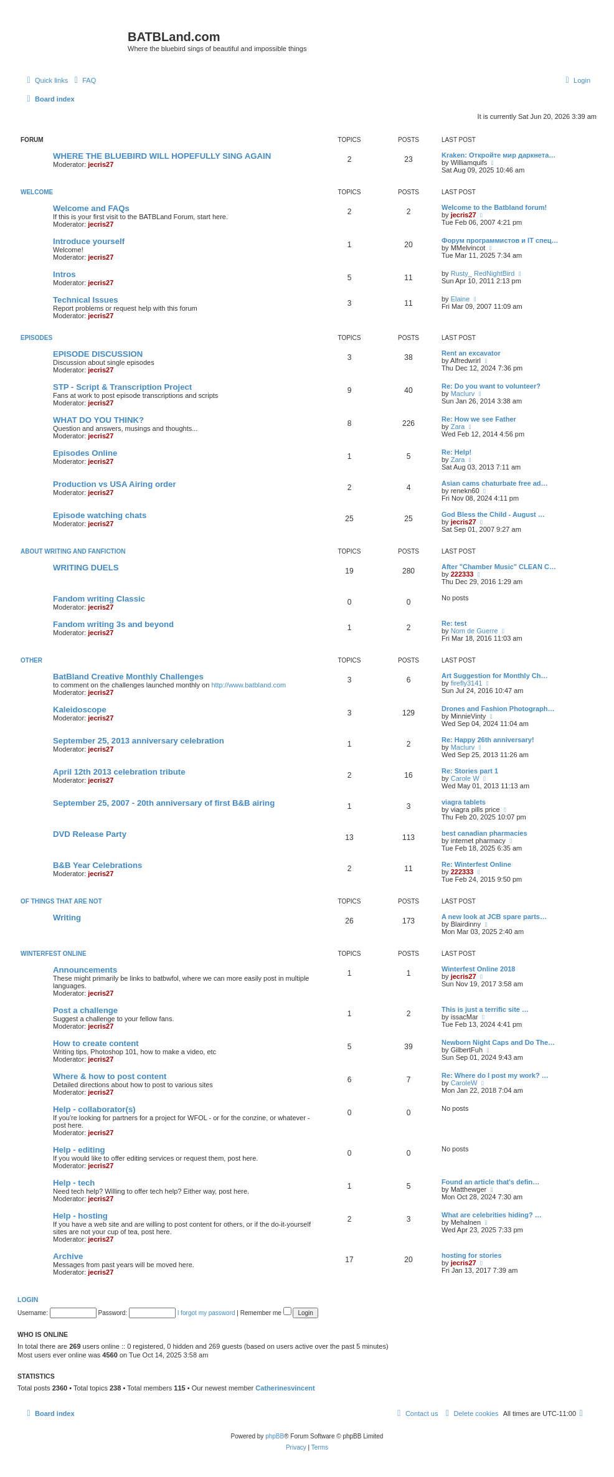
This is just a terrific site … (485, 1009)
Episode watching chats (99, 515)
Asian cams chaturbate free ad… (495, 483)
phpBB (274, 1436)
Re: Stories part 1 (470, 771)
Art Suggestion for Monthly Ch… (494, 675)
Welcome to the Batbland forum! (494, 207)
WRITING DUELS (86, 567)
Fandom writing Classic (99, 598)
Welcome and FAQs (91, 208)
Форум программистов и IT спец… (500, 240)
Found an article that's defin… (490, 1182)
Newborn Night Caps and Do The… (498, 1042)
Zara (458, 426)
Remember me (265, 1312)
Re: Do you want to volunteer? (491, 386)
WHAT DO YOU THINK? (98, 420)
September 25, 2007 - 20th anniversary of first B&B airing (164, 803)
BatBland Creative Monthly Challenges (128, 676)
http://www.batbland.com (248, 685)
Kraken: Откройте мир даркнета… (498, 155)
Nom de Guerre (474, 631)
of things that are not (61, 901)
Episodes (36, 337)
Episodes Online (85, 453)
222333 (462, 574)
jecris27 (100, 164)
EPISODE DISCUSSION (98, 354)
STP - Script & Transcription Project (122, 387)
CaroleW (464, 1083)
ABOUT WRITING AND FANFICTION (73, 551)
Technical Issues (85, 299)
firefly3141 (467, 683)
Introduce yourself (89, 241)
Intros (64, 274)
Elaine (460, 299)
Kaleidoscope (79, 709)
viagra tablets (464, 802)
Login (27, 1299)
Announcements (85, 969)
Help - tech (74, 1182)
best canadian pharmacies (484, 833)
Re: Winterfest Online (476, 864)
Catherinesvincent (284, 1388)
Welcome (37, 192)
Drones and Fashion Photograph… (498, 708)
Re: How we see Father (479, 419)
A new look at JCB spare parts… (494, 916)
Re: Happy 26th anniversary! (488, 739)
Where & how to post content (109, 1076)
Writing (67, 917)
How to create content (96, 1043)
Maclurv (463, 393)
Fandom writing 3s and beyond (113, 624)
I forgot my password (206, 1312)
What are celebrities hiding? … (492, 1215)
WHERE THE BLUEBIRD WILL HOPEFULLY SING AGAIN (162, 156)
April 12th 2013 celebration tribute (119, 771)
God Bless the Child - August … (493, 514)
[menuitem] (83, 80)
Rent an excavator (471, 353)
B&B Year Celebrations (97, 865)
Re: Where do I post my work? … (495, 1075)
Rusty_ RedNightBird (483, 273)
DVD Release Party (89, 834)
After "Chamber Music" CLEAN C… (499, 566)
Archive (68, 1256)
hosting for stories (472, 1255)
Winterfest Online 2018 (479, 969)
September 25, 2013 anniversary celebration (138, 740)
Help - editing (79, 1149)
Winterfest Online (54, 953)
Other (31, 660)
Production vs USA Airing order (114, 484)
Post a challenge (85, 1010)
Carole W (465, 778)
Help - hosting (80, 1215)
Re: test (454, 623)
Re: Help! (456, 452)
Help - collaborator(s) (94, 1109)
